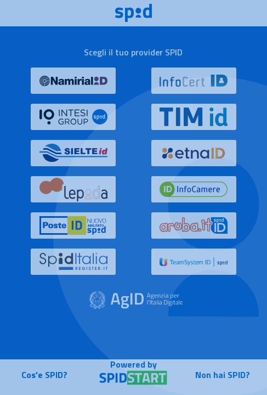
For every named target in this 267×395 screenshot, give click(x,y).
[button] (73, 85)
